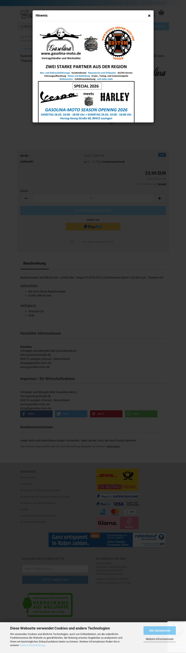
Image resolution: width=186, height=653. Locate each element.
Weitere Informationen (160, 639)
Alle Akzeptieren (159, 630)
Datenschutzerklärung (32, 645)
